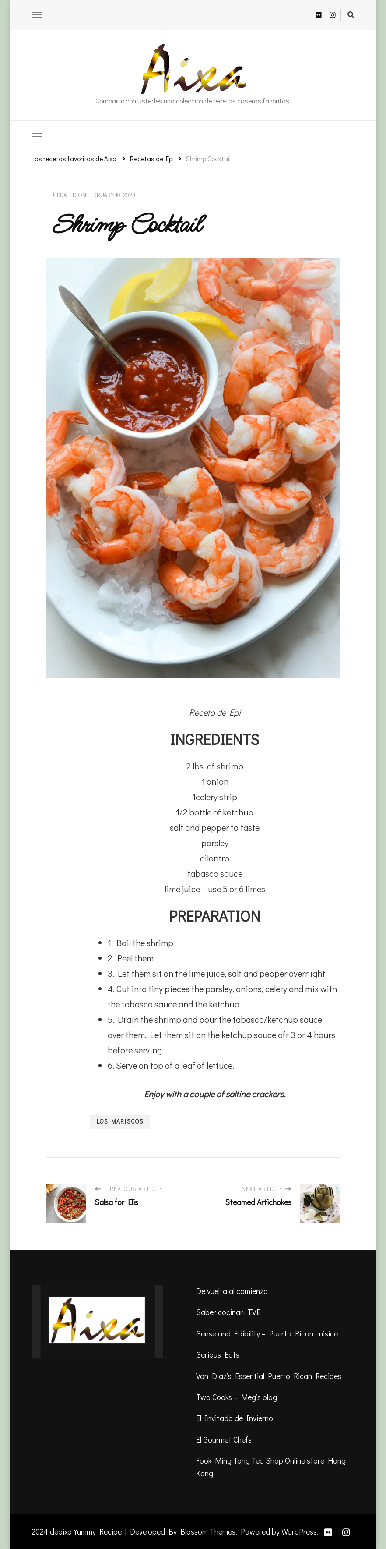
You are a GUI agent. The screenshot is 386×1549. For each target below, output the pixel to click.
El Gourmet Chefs (224, 1439)
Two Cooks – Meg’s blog (236, 1397)
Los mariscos (120, 1121)
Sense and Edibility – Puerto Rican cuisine (267, 1333)
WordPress (299, 1531)
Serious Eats (217, 1354)
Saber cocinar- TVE (228, 1312)
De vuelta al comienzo (232, 1291)
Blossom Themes (207, 1531)
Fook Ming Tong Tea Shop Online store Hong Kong (271, 1466)
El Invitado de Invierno (234, 1418)
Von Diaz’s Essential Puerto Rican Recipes (268, 1376)
